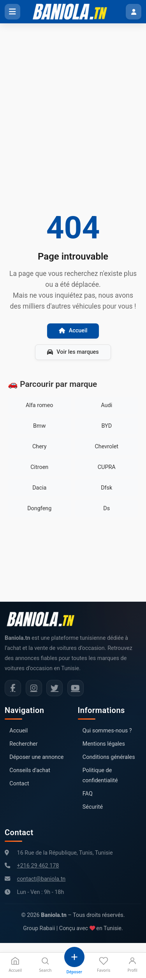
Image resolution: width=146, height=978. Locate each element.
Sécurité (93, 807)
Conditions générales (109, 757)
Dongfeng (39, 508)
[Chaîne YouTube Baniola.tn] (75, 688)
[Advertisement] (73, 100)
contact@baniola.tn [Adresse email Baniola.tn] (41, 879)
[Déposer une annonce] (74, 961)
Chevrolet (106, 446)
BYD (106, 426)
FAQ (88, 793)
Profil (132, 964)
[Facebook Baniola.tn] (13, 688)
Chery (39, 446)
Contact (19, 783)
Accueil (73, 330)
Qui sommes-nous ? (107, 730)
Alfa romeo (39, 405)
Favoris (103, 964)
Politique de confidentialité (100, 775)
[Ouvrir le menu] (12, 11)
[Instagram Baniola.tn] (34, 688)
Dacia (39, 488)
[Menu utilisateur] (133, 11)
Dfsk (106, 488)
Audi (106, 405)
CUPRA (107, 467)
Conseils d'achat (29, 770)
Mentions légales (104, 744)
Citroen (39, 467)
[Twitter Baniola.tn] (54, 688)
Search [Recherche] (45, 964)
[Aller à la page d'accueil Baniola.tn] (44, 619)
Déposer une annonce (36, 757)
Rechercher (23, 744)
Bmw (39, 426)
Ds (106, 508)
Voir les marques (73, 352)
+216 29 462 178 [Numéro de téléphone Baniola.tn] (38, 865)
